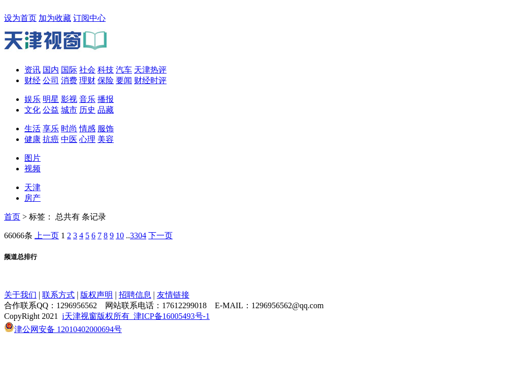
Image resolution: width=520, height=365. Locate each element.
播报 (106, 99)
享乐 (51, 128)
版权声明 (96, 294)
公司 (51, 80)
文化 (32, 109)
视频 (32, 168)
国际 (69, 69)
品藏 (106, 109)
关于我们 (20, 294)
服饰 (106, 128)
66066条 (18, 235)
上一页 (47, 235)
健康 (32, 139)
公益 (51, 109)
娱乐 (32, 99)
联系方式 (58, 294)
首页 (12, 216)
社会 (87, 69)
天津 (32, 187)
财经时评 (150, 80)
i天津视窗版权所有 (97, 316)
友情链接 (173, 294)
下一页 (160, 235)
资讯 (32, 69)
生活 (32, 128)
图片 (32, 158)
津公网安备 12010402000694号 (63, 329)
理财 (87, 80)
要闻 (124, 80)
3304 (138, 235)
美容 (106, 139)
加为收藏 (55, 18)
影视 (69, 99)
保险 (106, 80)
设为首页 (20, 18)
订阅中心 (89, 18)
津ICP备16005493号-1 (172, 316)
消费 (69, 80)
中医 (69, 139)
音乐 (87, 99)
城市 (69, 109)
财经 (32, 80)
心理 (87, 139)
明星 (51, 99)
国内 (51, 69)
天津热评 (150, 69)
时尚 (69, 128)
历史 (87, 109)
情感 (87, 128)
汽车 (124, 69)
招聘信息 (135, 294)
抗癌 (51, 139)
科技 (106, 69)
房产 (32, 198)
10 (120, 235)
